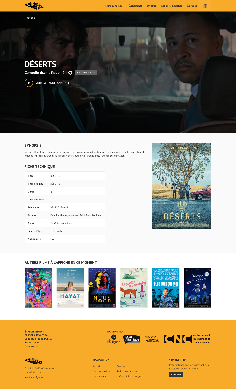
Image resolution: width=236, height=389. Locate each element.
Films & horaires (114, 5)
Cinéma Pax (35, 6)
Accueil (97, 366)
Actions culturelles (171, 5)
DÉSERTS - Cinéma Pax (33, 361)
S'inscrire (176, 374)
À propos (192, 5)
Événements (135, 5)
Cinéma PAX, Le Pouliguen (130, 376)
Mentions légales (34, 377)
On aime (151, 5)
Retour (30, 17)
